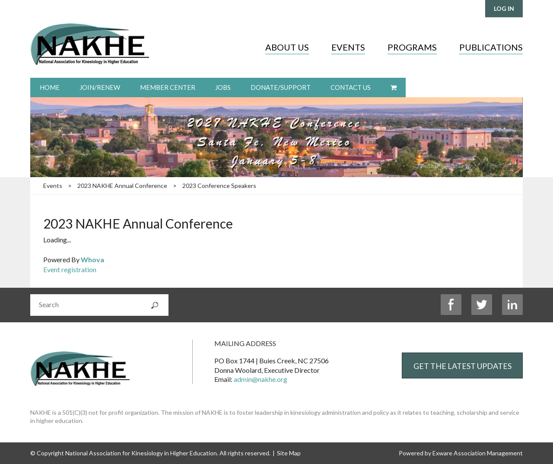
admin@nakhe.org (260, 379)
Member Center (167, 87)
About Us (287, 47)
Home (50, 87)
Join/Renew (99, 87)
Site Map (289, 453)
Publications (491, 47)
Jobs (223, 87)
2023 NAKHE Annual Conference (122, 185)
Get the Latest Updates (462, 366)
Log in (504, 8)
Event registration (69, 269)
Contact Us (351, 87)
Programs (412, 47)
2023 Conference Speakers (219, 185)
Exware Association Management (477, 453)
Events (348, 47)
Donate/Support (281, 87)
